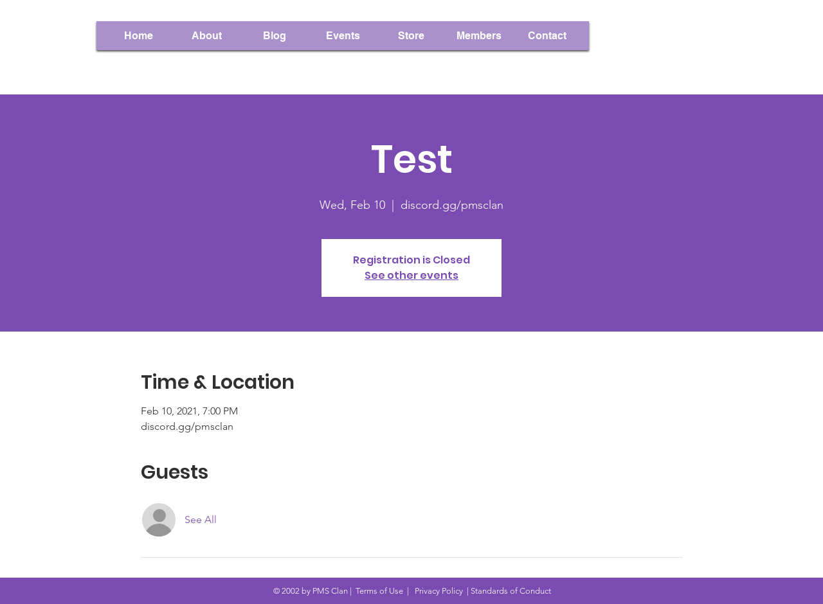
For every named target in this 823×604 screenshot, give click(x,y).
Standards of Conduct (511, 591)
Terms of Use (379, 591)
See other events (411, 275)
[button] (479, 36)
